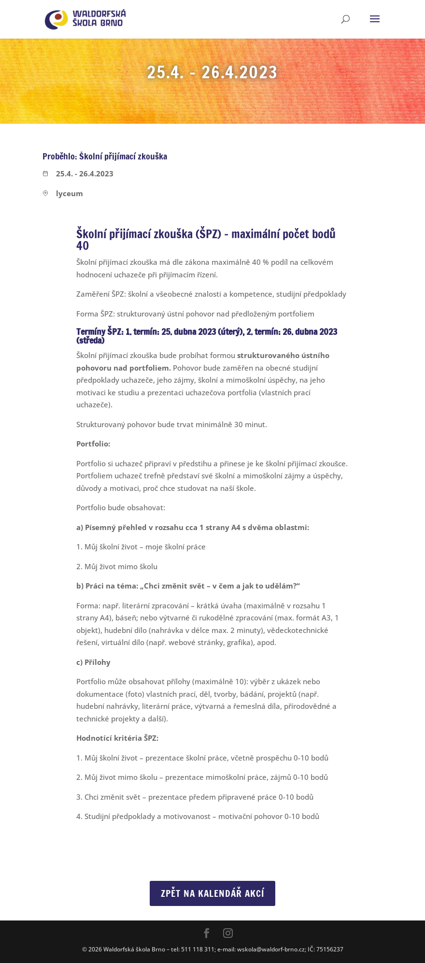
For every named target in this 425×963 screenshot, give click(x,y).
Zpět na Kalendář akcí (212, 893)
